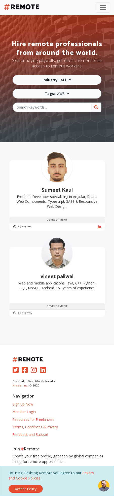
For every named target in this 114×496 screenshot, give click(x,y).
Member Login (24, 411)
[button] (57, 80)
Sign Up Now (23, 404)
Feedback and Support (30, 434)
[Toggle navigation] (103, 8)
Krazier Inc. (20, 385)
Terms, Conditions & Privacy (35, 427)
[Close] (26, 489)
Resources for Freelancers (33, 419)
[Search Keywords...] (52, 107)
